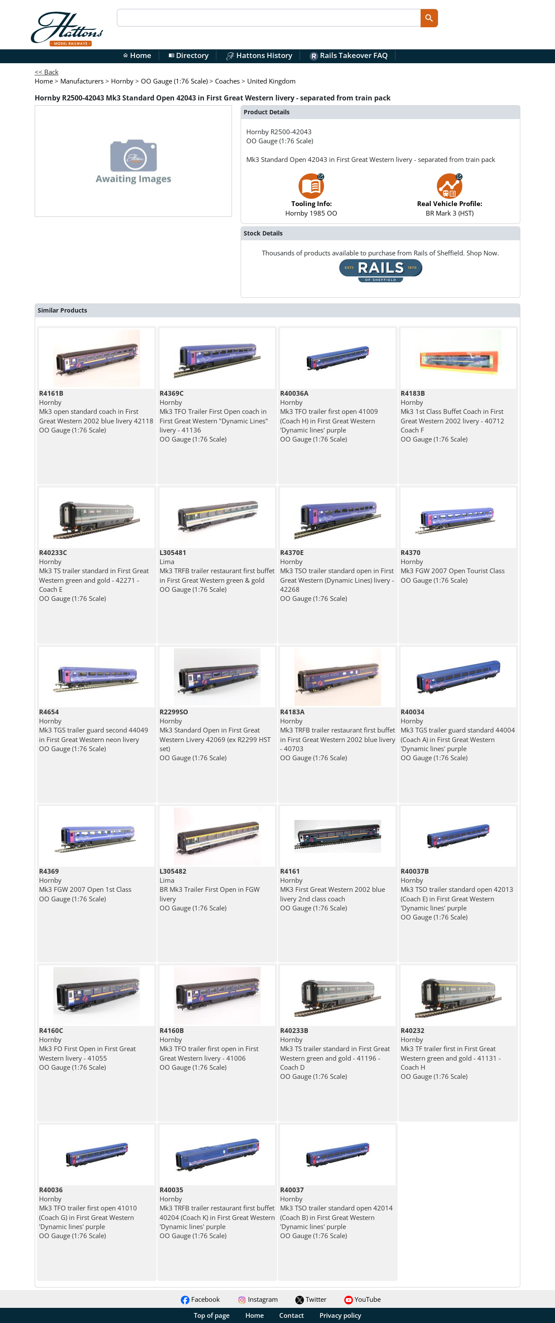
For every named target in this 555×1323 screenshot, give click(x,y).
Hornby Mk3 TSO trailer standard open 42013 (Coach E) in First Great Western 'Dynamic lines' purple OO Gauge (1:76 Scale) (457, 894)
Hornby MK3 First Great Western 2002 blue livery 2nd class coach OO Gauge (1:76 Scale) (332, 889)
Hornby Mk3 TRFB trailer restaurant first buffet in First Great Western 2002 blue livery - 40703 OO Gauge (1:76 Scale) (337, 734)
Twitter (310, 1299)
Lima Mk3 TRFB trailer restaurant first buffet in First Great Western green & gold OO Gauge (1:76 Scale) (217, 571)
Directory (189, 55)
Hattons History (259, 55)
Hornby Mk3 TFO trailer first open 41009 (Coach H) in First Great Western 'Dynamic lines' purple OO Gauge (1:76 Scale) (329, 416)
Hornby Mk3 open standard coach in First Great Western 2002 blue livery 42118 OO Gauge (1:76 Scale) (96, 411)
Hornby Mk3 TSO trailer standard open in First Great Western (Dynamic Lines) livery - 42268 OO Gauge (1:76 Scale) (337, 575)
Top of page (212, 1315)
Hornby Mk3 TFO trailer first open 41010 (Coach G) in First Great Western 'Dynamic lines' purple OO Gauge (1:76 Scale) (88, 1212)
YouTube (362, 1299)
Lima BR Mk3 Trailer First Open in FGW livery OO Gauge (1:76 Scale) (210, 889)
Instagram (258, 1299)
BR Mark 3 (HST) (449, 199)
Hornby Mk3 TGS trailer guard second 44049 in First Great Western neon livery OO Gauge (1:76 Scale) (93, 730)
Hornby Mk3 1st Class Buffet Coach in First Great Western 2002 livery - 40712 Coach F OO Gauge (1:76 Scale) (452, 416)
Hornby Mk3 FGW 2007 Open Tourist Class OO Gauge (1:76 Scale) (453, 566)
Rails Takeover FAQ (349, 55)
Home (137, 55)
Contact (291, 1315)
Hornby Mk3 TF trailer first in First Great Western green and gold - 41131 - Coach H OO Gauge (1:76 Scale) (451, 1053)
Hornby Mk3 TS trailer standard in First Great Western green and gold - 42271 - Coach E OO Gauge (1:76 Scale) (94, 575)
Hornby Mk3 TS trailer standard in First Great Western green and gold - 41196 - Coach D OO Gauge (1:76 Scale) (335, 1053)
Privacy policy (340, 1315)
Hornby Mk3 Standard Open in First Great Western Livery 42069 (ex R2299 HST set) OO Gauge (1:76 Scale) (215, 734)
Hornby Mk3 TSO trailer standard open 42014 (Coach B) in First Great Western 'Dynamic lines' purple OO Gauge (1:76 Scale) (336, 1212)
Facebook (200, 1299)
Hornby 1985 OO (311, 199)
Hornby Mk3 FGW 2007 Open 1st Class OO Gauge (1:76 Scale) (85, 885)
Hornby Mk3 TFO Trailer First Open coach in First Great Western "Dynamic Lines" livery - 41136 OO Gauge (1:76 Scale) (214, 416)
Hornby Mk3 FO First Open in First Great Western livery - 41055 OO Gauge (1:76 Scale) (87, 1048)
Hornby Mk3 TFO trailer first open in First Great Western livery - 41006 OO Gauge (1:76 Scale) (209, 1048)
